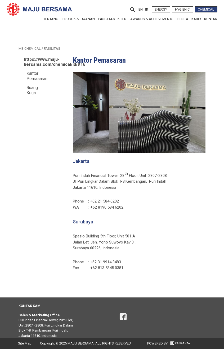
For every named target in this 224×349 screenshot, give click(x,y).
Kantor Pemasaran (36, 76)
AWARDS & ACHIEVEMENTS (151, 19)
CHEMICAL (206, 9)
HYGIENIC (182, 9)
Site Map (25, 343)
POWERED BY (168, 343)
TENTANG (50, 19)
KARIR (196, 19)
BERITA (182, 19)
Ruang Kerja (32, 90)
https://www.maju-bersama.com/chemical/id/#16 (54, 62)
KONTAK (210, 19)
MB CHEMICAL (30, 48)
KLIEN (122, 19)
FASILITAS (106, 19)
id (146, 9)
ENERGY (161, 9)
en (140, 9)
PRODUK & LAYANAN (78, 19)
